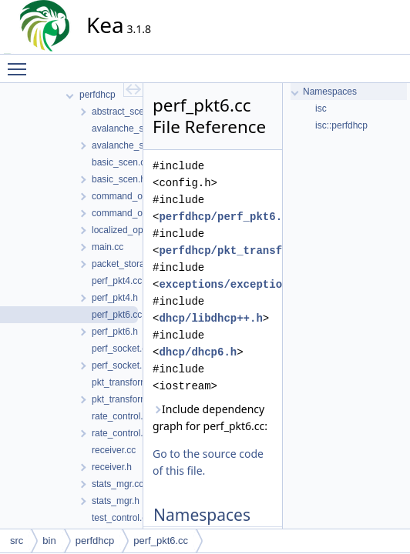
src (16, 540)
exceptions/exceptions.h (233, 284)
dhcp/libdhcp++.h (210, 318)
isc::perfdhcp (341, 125)
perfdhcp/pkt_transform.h (236, 250)
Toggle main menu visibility (21, 62)
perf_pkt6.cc (160, 540)
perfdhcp (95, 540)
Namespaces (330, 91)
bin (48, 540)
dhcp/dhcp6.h (198, 352)
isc (321, 108)
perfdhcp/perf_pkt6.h (223, 216)
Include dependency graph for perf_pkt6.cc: (210, 417)
